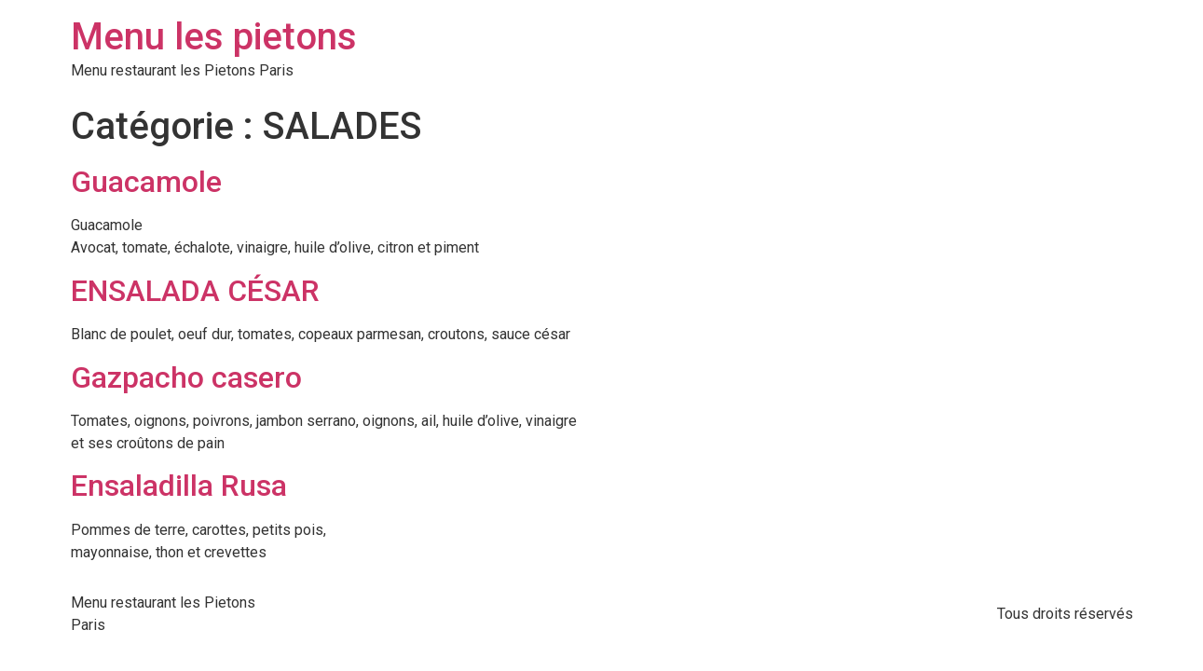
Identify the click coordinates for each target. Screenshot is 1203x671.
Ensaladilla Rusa (179, 485)
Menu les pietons (214, 37)
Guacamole (146, 181)
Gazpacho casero (186, 377)
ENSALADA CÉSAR (195, 290)
